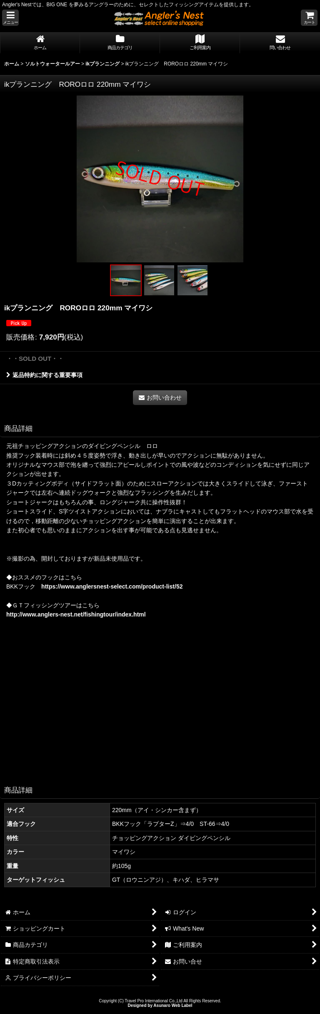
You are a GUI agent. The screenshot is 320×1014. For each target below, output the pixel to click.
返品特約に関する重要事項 (44, 375)
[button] (10, 18)
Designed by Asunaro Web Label (160, 1005)
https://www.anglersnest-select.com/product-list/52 (111, 586)
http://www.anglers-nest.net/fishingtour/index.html (76, 614)
